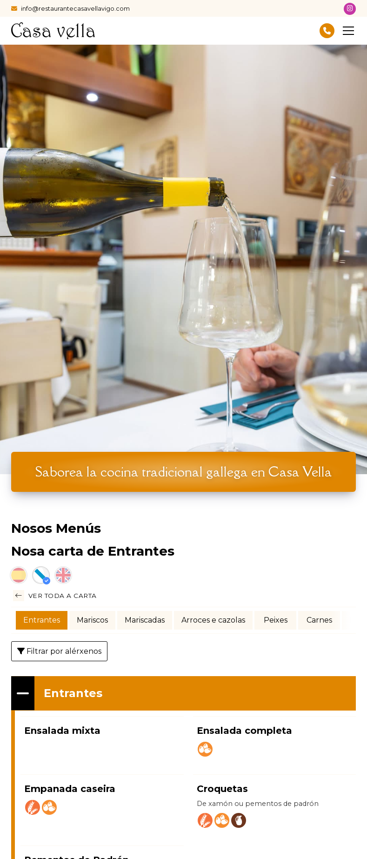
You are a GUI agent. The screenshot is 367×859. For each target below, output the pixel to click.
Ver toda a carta (55, 595)
